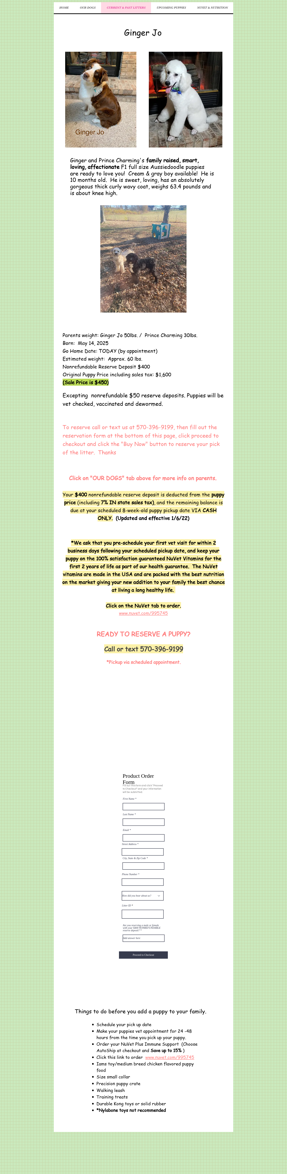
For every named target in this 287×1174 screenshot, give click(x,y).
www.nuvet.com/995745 (169, 1057)
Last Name (128, 814)
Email (126, 830)
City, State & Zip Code (134, 858)
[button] (185, 100)
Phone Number (129, 874)
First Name (128, 799)
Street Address (129, 844)
